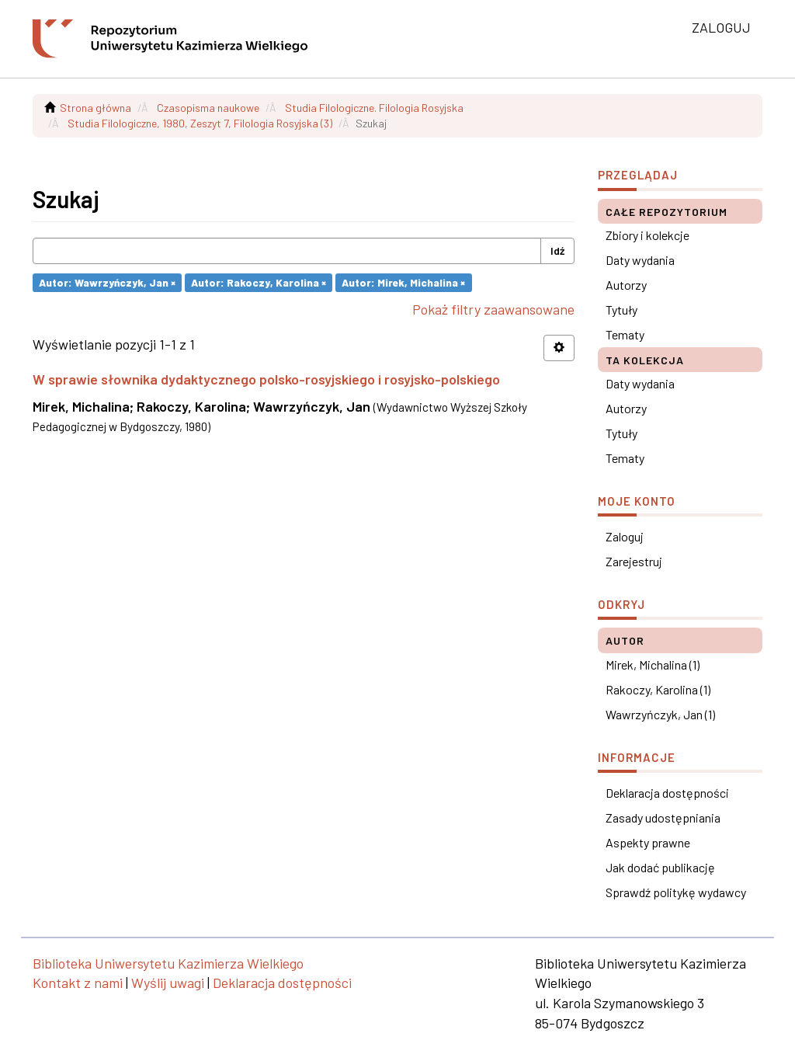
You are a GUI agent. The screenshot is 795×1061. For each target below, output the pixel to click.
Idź (557, 250)
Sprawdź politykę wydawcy (676, 892)
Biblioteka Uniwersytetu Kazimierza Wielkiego (168, 963)
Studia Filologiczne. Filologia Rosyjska (374, 107)
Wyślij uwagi (167, 982)
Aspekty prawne (648, 842)
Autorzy (626, 284)
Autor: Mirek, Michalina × (403, 282)
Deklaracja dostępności (667, 792)
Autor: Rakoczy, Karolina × (258, 282)
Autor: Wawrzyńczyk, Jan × (107, 282)
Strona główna (95, 107)
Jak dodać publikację (660, 867)
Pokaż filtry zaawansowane (493, 309)
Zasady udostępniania (663, 817)
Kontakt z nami (78, 982)
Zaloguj (625, 536)
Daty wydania (640, 259)
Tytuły (621, 309)
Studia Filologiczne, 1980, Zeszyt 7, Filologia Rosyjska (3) (200, 123)
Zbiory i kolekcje (647, 235)
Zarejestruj (634, 561)
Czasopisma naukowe (208, 107)
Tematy (625, 334)
